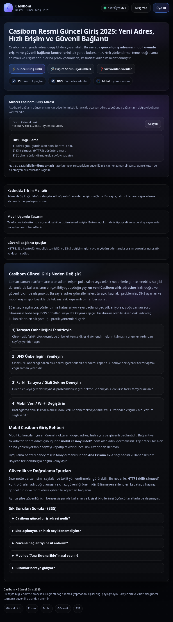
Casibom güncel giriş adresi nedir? (43, 518)
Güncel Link (13, 608)
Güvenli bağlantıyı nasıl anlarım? (42, 543)
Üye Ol (161, 8)
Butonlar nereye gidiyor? (35, 568)
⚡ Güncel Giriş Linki (27, 69)
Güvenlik (62, 608)
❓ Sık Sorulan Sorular (116, 69)
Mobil (46, 608)
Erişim (32, 608)
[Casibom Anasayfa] (26, 7)
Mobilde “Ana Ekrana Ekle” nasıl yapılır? (47, 555)
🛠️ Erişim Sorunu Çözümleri (71, 69)
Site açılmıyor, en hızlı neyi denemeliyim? (48, 531)
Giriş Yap (141, 8)
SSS (78, 608)
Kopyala (153, 123)
